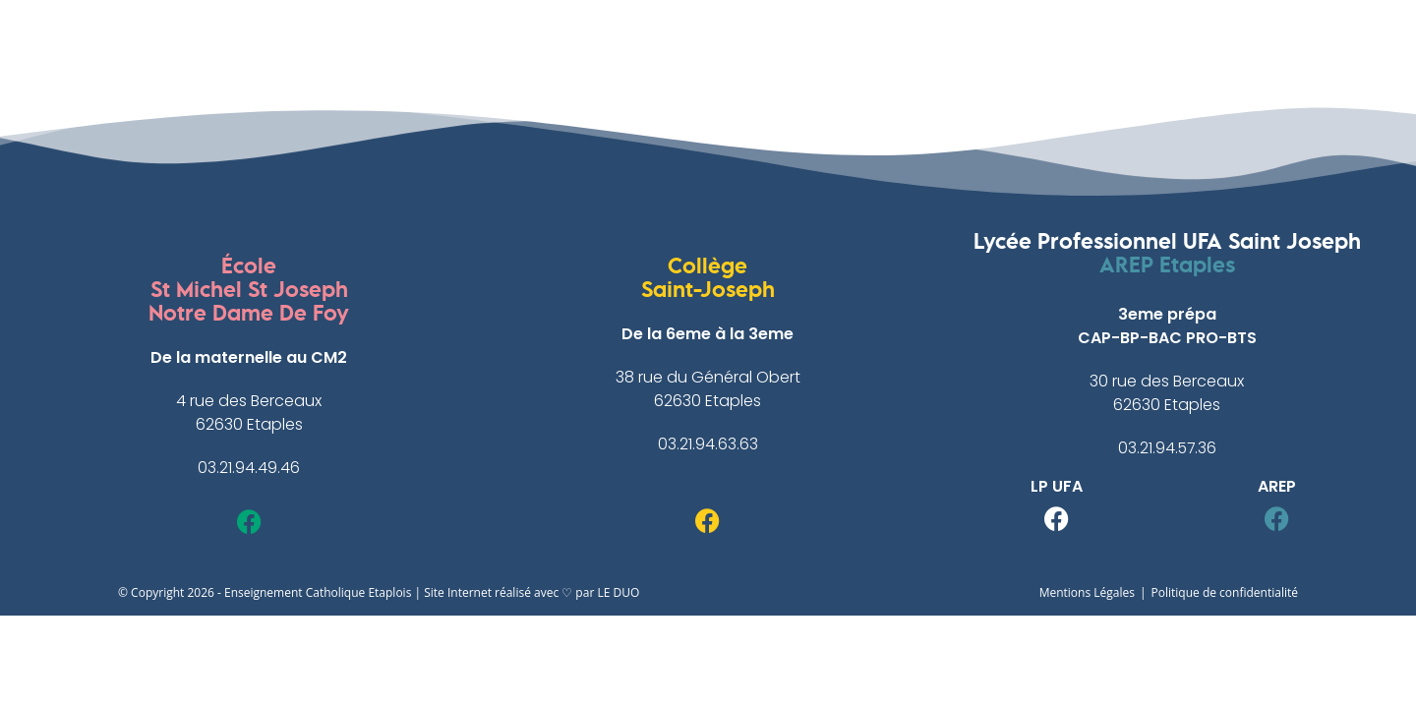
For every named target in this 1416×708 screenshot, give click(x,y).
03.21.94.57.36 (1167, 448)
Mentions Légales (1087, 592)
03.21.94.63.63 (708, 444)
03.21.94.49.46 (249, 467)
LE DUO (618, 592)
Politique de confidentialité (1224, 592)
